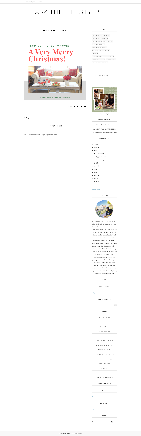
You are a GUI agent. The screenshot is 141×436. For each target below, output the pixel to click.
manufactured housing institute (103, 56)
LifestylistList (97, 41)
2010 (95, 179)
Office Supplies (97, 50)
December (99, 154)
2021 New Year (107, 41)
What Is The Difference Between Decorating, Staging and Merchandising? (105, 128)
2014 (95, 169)
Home (93, 397)
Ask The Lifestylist (70, 12)
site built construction (100, 62)
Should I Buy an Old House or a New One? (105, 132)
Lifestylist (95, 35)
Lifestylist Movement (99, 47)
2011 (95, 176)
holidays (95, 53)
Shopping (107, 50)
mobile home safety (98, 59)
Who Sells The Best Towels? (104, 125)
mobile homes (110, 59)
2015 (95, 166)
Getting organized (98, 44)
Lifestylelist (105, 35)
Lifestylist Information (100, 38)
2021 (95, 147)
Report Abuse (96, 189)
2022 (95, 144)
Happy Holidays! (104, 114)
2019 (95, 151)
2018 (95, 163)
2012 (95, 172)
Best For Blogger (79, 433)
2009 (95, 182)
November (99, 160)
